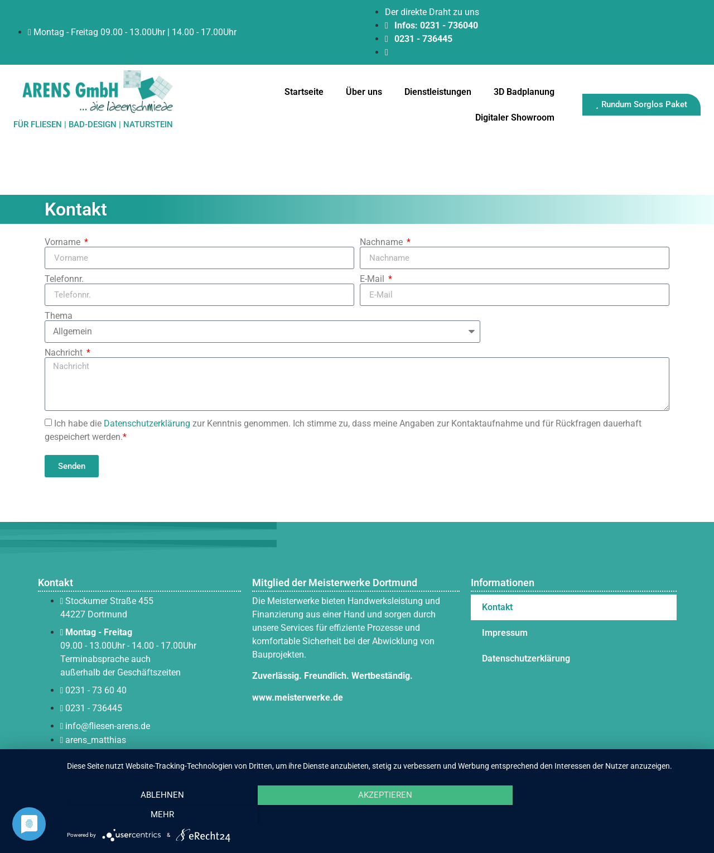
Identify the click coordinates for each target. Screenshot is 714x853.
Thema (59, 316)
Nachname (382, 242)
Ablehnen (162, 814)
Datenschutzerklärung (147, 423)
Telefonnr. (64, 279)
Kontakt (497, 607)
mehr (607, 814)
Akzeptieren (385, 814)
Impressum (505, 632)
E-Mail (373, 279)
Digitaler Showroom (514, 117)
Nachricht (65, 352)
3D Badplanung (524, 92)
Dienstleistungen (437, 92)
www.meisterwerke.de (297, 697)
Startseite (304, 92)
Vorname (64, 242)
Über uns (364, 92)
